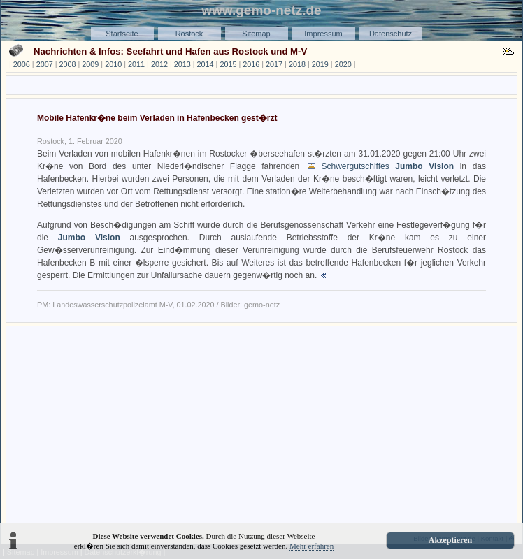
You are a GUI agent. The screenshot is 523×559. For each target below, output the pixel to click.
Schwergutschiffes (388, 166)
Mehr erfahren (311, 546)
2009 (90, 64)
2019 (320, 64)
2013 (182, 64)
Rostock (189, 33)
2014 (205, 64)
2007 (44, 64)
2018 (297, 64)
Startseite (122, 33)
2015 (228, 64)
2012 (159, 64)
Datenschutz (390, 33)
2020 (343, 64)
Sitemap (256, 33)
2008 (67, 64)
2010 (113, 64)
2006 (21, 64)
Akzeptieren (450, 540)
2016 (251, 64)
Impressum (323, 33)
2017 (274, 64)
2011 (136, 64)
